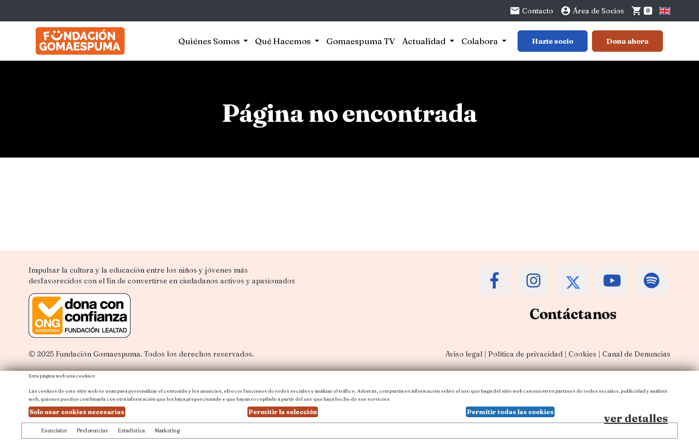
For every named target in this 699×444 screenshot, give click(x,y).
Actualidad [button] (425, 41)
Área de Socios (592, 10)
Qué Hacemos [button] (283, 41)
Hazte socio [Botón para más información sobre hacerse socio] (552, 41)
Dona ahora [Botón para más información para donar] (627, 41)
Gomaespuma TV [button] (360, 41)
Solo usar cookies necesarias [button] (76, 412)
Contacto (531, 10)
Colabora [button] (480, 41)
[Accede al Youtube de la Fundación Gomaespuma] (612, 281)
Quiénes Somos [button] (210, 41)
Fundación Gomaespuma (98, 353)
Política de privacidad (525, 353)
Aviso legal (463, 353)
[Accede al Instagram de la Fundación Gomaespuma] (534, 281)
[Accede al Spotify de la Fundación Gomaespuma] (651, 281)
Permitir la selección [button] (282, 412)
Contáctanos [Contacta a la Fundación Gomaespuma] (573, 314)
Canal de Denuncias (636, 353)
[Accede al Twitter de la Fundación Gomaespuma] (573, 281)
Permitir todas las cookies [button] (510, 412)
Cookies (582, 353)
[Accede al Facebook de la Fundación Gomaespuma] (494, 281)
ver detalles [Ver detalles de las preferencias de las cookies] (636, 418)
